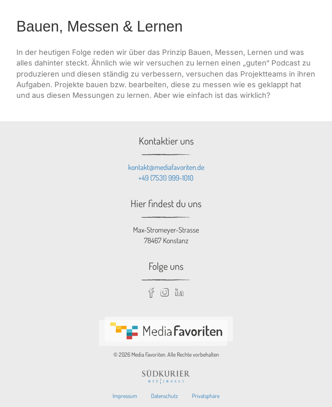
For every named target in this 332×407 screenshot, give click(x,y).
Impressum (125, 395)
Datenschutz (164, 395)
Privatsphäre (205, 395)
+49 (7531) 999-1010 (166, 177)
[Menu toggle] (316, 16)
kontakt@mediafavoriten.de (166, 167)
